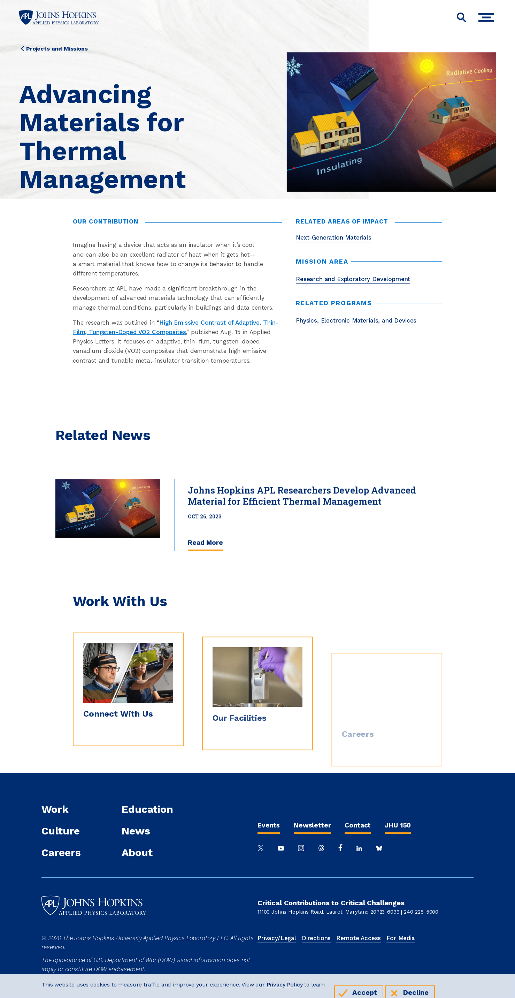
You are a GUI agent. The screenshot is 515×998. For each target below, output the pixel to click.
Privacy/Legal (277, 938)
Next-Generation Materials (333, 237)
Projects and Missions (57, 48)
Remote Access (358, 938)
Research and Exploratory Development (353, 278)
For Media (400, 938)
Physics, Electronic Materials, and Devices (356, 320)
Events (269, 825)
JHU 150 (398, 825)
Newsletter (312, 825)
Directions (316, 938)
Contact (358, 825)
